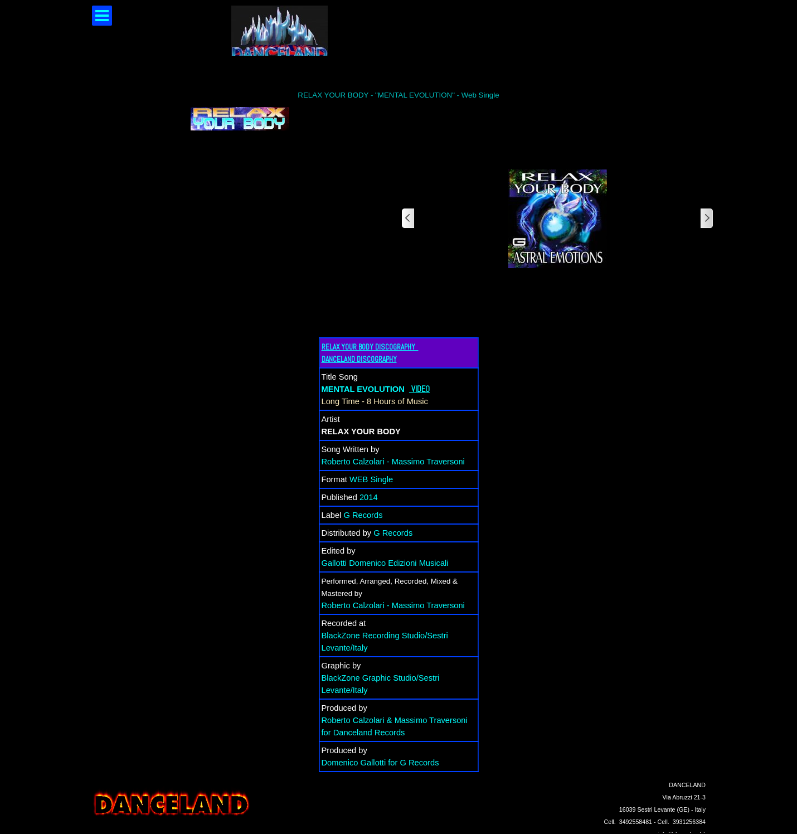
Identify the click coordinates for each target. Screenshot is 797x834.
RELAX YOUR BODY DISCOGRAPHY (370, 347)
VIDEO (420, 389)
